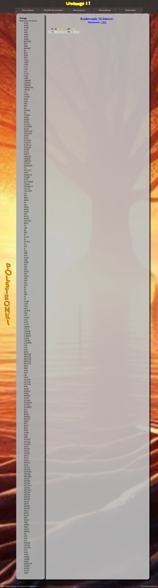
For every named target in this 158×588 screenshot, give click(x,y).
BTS (26, 58)
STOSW (27, 548)
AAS (26, 30)
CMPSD (27, 83)
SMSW (27, 531)
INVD (26, 219)
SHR (26, 522)
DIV (25, 106)
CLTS (26, 74)
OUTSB (27, 380)
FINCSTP (28, 133)
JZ (25, 299)
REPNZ (27, 419)
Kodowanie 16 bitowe (28, 21)
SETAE (27, 449)
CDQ (26, 64)
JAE (25, 228)
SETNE (27, 481)
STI (25, 541)
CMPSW (27, 85)
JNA (26, 255)
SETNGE (27, 485)
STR (26, 550)
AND (26, 37)
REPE (26, 414)
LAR (26, 304)
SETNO (27, 492)
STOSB (27, 543)
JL (25, 248)
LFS (25, 315)
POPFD (27, 396)
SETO (26, 502)
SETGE (27, 462)
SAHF (26, 433)
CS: (25, 92)
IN (25, 202)
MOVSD (27, 357)
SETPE (27, 506)
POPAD (27, 391)
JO (25, 288)
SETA (26, 446)
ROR (26, 430)
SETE (26, 458)
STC (26, 536)
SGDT (26, 515)
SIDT (26, 527)
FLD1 (26, 138)
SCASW (27, 444)
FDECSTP (28, 131)
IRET (26, 223)
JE (25, 239)
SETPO (27, 508)
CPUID (27, 90)
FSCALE (27, 170)
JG (25, 244)
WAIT (26, 561)
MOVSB (27, 354)
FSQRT (27, 177)
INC (25, 205)
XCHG (27, 568)
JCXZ (26, 237)
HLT (26, 196)
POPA (26, 389)
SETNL (27, 488)
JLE (25, 251)
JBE (25, 232)
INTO (26, 216)
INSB (26, 207)
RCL (26, 410)
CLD (26, 69)
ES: (25, 113)
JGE (25, 246)
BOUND (27, 41)
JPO (25, 295)
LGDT (26, 318)
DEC (26, 104)
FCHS (26, 122)
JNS (25, 283)
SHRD (26, 525)
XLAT (26, 571)
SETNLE (27, 490)
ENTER (27, 110)
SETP (26, 504)
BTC (26, 53)
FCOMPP (28, 127)
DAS (26, 101)
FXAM (27, 184)
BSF (25, 44)
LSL (25, 345)
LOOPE (27, 341)
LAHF (26, 301)
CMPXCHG (29, 87)
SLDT (26, 529)
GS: (25, 193)
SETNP (27, 495)
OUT (26, 377)
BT (25, 51)
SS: (25, 534)
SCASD (27, 442)
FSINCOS (28, 175)
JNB (25, 260)
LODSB (27, 331)
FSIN (26, 173)
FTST (26, 179)
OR (25, 375)
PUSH (26, 398)
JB (25, 230)
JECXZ (27, 242)
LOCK (26, 329)
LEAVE (27, 311)
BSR (26, 46)
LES (25, 313)
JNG (26, 269)
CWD (26, 94)
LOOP (26, 338)
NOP (26, 370)
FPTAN (27, 163)
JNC (25, 265)
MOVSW (27, 359)
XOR (26, 573)
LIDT (26, 322)
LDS (26, 306)
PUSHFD (27, 407)
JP (25, 290)
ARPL (26, 39)
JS (25, 297)
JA (25, 225)
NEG (26, 368)
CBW (26, 62)
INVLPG (27, 221)
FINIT (26, 136)
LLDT (26, 324)
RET (26, 423)
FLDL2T (27, 143)
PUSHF (27, 405)
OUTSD (27, 382)
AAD (26, 25)
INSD (26, 209)
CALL (26, 60)
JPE (25, 292)
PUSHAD (28, 403)
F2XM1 (27, 115)
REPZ (26, 421)
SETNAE (27, 472)
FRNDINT (28, 166)
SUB (26, 552)
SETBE (27, 453)
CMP (26, 78)
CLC (26, 67)
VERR (26, 557)
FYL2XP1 (28, 191)
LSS (25, 347)
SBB (26, 437)
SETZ (26, 513)
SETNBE (27, 476)
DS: (25, 108)
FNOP (26, 154)
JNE (25, 267)
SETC (26, 456)
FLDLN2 (27, 147)
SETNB (27, 474)
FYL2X (27, 189)
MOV (26, 352)
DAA (26, 99)
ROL (26, 428)
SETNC (27, 479)
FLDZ (26, 152)
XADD (27, 566)
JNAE (26, 258)
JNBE (26, 262)
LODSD (27, 334)
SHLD (26, 520)
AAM (26, 28)
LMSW (27, 327)
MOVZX (27, 364)
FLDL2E (27, 140)
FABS (26, 117)
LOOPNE (28, 343)
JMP (26, 253)
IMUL (26, 200)
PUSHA (27, 400)
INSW (26, 212)
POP (26, 387)
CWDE (27, 97)
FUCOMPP (28, 182)
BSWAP (27, 48)
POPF (26, 393)
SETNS (27, 497)
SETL (26, 465)
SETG (26, 460)
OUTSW (27, 384)
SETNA (27, 469)
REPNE (27, 416)
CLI (25, 71)
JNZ (25, 285)
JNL (25, 274)
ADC (26, 32)
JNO (26, 278)
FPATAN (27, 156)
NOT (26, 373)
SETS (26, 511)
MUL (26, 366)
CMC (26, 76)
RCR (26, 412)
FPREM (27, 159)
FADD (26, 120)
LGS (26, 320)
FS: (25, 168)
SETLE (27, 467)
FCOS (26, 129)
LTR (25, 350)
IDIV (26, 198)
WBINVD (28, 564)
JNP (25, 281)
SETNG (27, 483)
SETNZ (27, 499)
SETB (26, 451)
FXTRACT (28, 186)
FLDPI (26, 150)
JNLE (26, 276)
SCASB (27, 439)
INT (25, 214)
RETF (26, 426)
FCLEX (27, 124)
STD (26, 538)
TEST (26, 554)
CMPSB (27, 81)
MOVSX (27, 361)
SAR (26, 435)
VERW (27, 559)
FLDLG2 (27, 145)
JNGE (26, 271)
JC (25, 235)
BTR (26, 55)
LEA (26, 308)
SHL (26, 518)
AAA (26, 23)
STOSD (27, 545)
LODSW (27, 336)
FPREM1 (27, 161)
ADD (26, 35)
